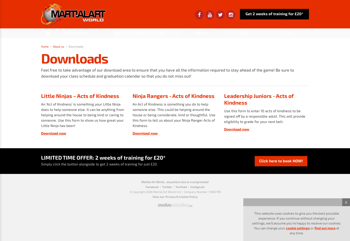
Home (45, 46)
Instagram (197, 187)
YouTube (181, 187)
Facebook (152, 187)
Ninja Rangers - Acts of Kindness (174, 96)
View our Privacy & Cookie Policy (175, 197)
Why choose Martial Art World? (139, 33)
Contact (287, 33)
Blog (244, 33)
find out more (325, 228)
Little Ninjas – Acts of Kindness (80, 96)
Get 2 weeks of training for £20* (274, 13)
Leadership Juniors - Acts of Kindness (259, 99)
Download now (53, 133)
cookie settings (298, 228)
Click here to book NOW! (281, 161)
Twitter (167, 187)
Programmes (76, 33)
